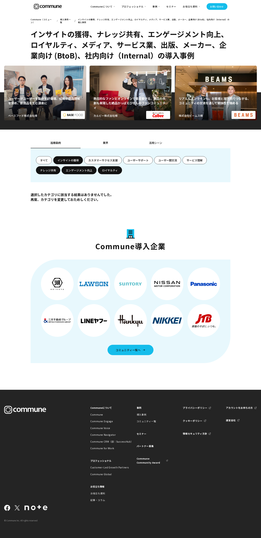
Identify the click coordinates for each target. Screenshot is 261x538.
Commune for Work (102, 448)
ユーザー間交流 (167, 160)
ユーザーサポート (138, 160)
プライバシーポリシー (195, 407)
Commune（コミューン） (41, 21)
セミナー (171, 6)
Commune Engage (101, 421)
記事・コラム (97, 500)
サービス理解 (195, 160)
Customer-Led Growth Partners (106, 467)
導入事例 (141, 414)
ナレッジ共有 (48, 170)
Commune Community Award (148, 460)
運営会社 (231, 420)
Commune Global (101, 474)
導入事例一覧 (65, 21)
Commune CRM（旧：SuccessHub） (106, 441)
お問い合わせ (217, 6)
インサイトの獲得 (68, 160)
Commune (96, 414)
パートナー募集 (145, 446)
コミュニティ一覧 (146, 421)
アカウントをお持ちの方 (239, 407)
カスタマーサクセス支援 (103, 160)
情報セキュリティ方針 (195, 433)
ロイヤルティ (110, 170)
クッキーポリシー (192, 420)
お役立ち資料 (97, 493)
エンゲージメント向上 (79, 170)
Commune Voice (100, 428)
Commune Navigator (103, 434)
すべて (44, 160)
